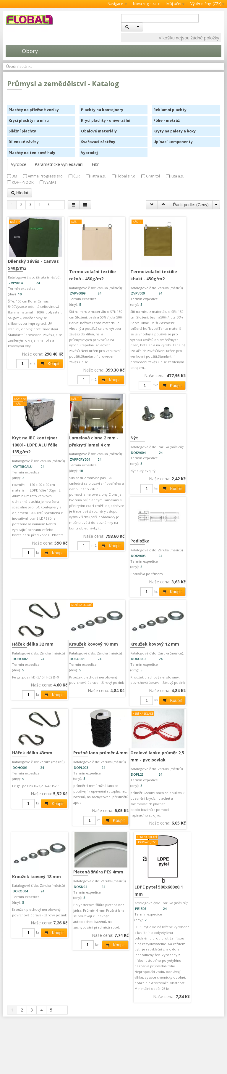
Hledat (19, 193)
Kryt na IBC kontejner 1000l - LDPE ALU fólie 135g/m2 (193, 263)
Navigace (117, 3)
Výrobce (18, 164)
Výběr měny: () (207, 3)
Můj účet (175, 3)
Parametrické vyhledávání (59, 164)
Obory (22, 51)
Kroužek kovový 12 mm (31, 724)
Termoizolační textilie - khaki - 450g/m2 (139, 275)
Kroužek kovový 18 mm (31, 852)
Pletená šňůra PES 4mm (86, 848)
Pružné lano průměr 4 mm (143, 724)
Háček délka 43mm (87, 721)
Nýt (16, 608)
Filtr (95, 164)
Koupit (42, 370)
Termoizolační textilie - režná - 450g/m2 (85, 275)
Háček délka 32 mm (141, 608)
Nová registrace (146, 3)
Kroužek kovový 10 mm (190, 611)
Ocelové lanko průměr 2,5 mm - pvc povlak (194, 724)
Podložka (76, 608)
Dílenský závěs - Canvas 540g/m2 (25, 259)
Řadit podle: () (191, 204)
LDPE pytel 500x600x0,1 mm (138, 868)
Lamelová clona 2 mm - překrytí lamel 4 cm (189, 433)
